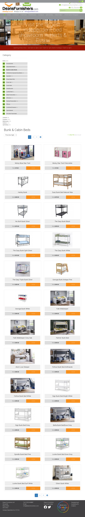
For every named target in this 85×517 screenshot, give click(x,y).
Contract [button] (16, 15)
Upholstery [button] (49, 15)
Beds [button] (9, 15)
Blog (5, 18)
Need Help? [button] (58, 15)
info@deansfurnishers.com (31, 506)
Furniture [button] (24, 15)
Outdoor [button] (41, 15)
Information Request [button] (71, 15)
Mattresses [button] (32, 15)
